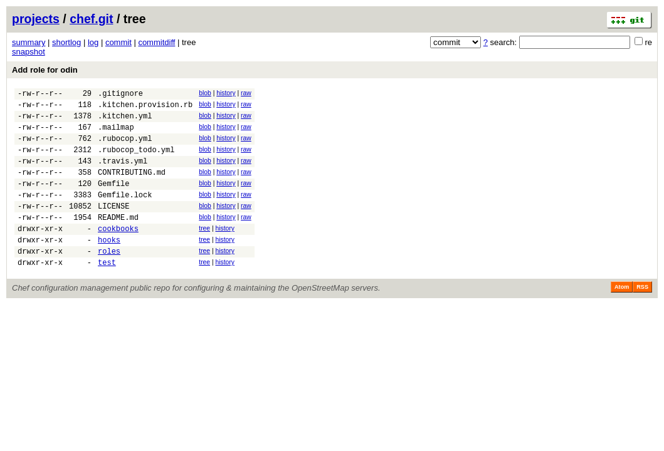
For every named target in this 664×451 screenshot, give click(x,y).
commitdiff (156, 42)
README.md (118, 239)
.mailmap (116, 134)
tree (204, 250)
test (107, 292)
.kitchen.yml (125, 121)
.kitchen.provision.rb (145, 108)
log (93, 42)
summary (28, 42)
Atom (621, 317)
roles (109, 279)
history (225, 93)
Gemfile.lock (125, 213)
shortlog (66, 42)
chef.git (91, 19)
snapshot (28, 51)
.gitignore (120, 95)
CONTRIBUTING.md (132, 187)
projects (36, 19)
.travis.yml (122, 173)
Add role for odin (45, 70)
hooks (109, 266)
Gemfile (113, 200)
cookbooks (118, 252)
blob (205, 93)
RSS (642, 317)
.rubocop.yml (125, 147)
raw (246, 93)
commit (118, 42)
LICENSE (113, 226)
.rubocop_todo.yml (136, 160)
